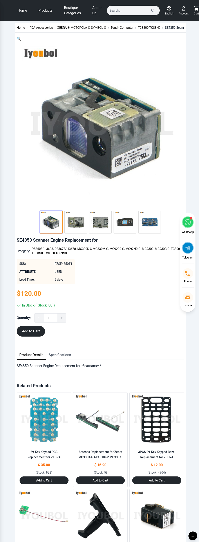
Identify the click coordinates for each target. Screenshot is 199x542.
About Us (97, 10)
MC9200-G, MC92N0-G (125, 249)
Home (22, 10)
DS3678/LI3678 (65, 249)
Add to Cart (31, 331)
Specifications (60, 355)
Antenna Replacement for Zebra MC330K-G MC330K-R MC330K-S (100, 457)
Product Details (31, 355)
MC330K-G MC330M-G (92, 249)
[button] (19, 39)
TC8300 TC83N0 (149, 27)
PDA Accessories (41, 27)
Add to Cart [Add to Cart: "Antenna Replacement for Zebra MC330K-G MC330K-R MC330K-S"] (100, 480)
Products (45, 10)
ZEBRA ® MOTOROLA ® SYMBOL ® (81, 27)
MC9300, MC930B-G (156, 249)
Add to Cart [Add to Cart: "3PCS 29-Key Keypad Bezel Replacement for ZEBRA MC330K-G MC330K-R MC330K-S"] (157, 480)
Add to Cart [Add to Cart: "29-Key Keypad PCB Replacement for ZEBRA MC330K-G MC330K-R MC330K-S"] (44, 480)
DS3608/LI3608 (42, 249)
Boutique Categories (72, 10)
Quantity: (24, 318)
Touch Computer (122, 27)
